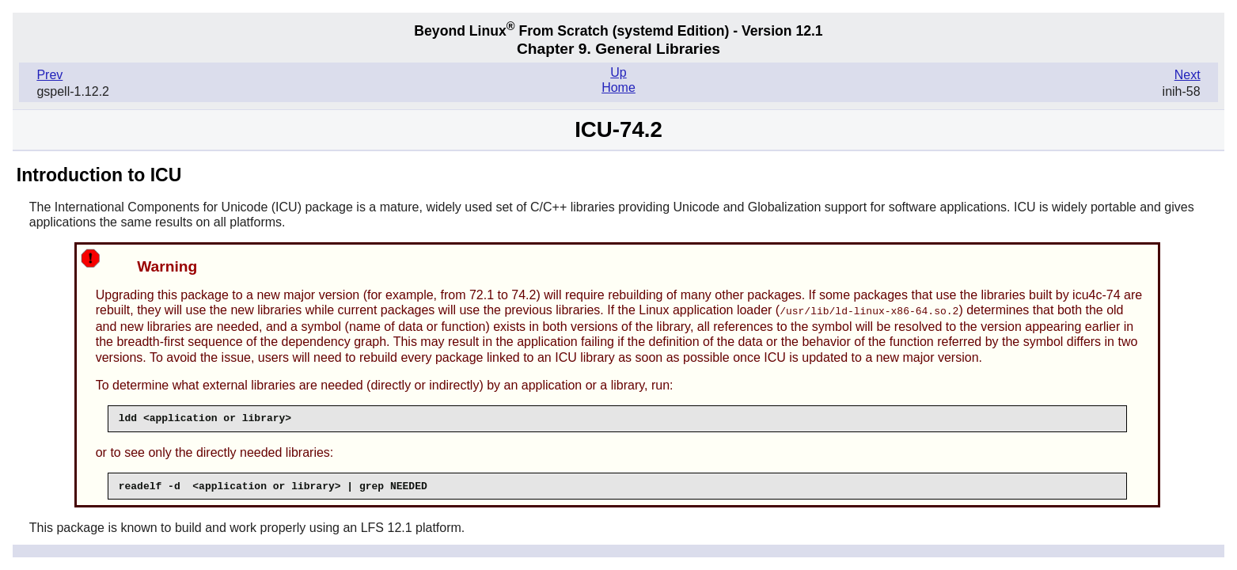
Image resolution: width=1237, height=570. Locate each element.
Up (618, 72)
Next (1187, 75)
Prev (49, 75)
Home (618, 87)
